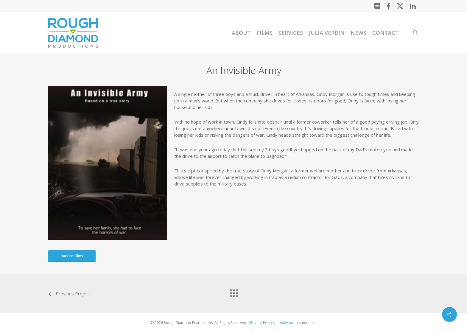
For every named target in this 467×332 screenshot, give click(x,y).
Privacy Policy (261, 322)
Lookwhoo (286, 322)
